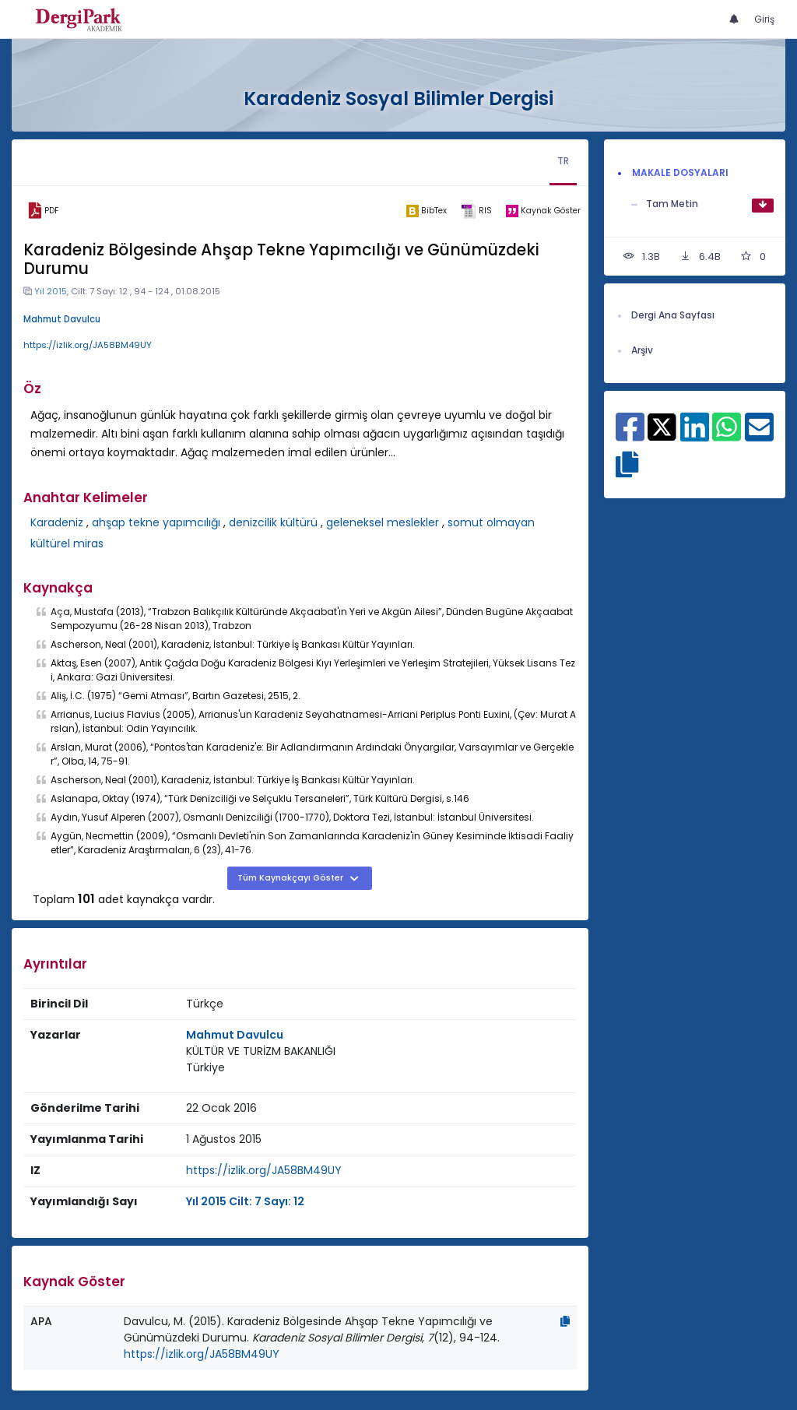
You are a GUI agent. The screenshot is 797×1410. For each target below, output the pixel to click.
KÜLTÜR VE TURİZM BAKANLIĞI (260, 1051)
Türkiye (205, 1067)
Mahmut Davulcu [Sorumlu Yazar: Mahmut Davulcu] (234, 1035)
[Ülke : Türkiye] (205, 1068)
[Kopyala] (565, 1321)
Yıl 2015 (50, 291)
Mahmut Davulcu (61, 319)
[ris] (476, 211)
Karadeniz (56, 522)
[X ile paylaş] (662, 426)
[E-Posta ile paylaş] (759, 435)
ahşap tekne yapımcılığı (156, 522)
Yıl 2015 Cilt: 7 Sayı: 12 (245, 1201)
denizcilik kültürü (273, 522)
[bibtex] (426, 211)
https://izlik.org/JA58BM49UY (87, 345)
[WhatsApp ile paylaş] (726, 435)
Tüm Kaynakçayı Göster (291, 878)
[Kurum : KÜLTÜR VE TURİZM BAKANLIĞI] (260, 1051)
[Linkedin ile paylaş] (694, 435)
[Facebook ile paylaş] (630, 435)
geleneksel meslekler (382, 522)
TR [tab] (563, 160)
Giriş (764, 19)
